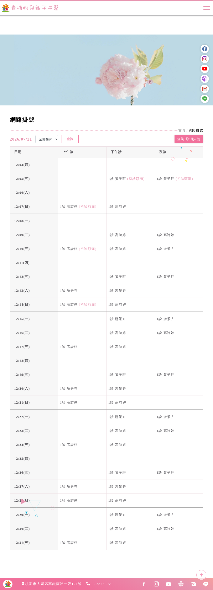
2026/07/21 (21, 139)
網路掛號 (196, 130)
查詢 (70, 139)
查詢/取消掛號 (189, 139)
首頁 (182, 130)
